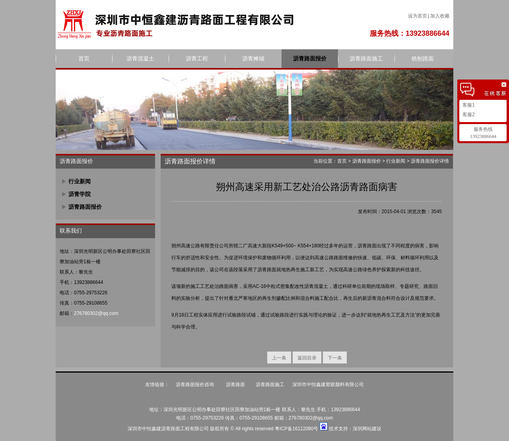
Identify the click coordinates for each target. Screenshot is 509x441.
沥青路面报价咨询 (195, 384)
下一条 (335, 358)
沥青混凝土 (140, 58)
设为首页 (417, 16)
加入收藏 (439, 16)
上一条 (279, 358)
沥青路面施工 (366, 58)
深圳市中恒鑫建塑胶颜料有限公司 (328, 384)
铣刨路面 (423, 58)
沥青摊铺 (253, 58)
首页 (83, 58)
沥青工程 (197, 58)
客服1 (468, 105)
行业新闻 (79, 181)
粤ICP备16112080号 (296, 428)
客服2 (468, 114)
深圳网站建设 (367, 428)
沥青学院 (79, 194)
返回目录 (307, 358)
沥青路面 (235, 384)
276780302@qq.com (96, 313)
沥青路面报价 (309, 58)
